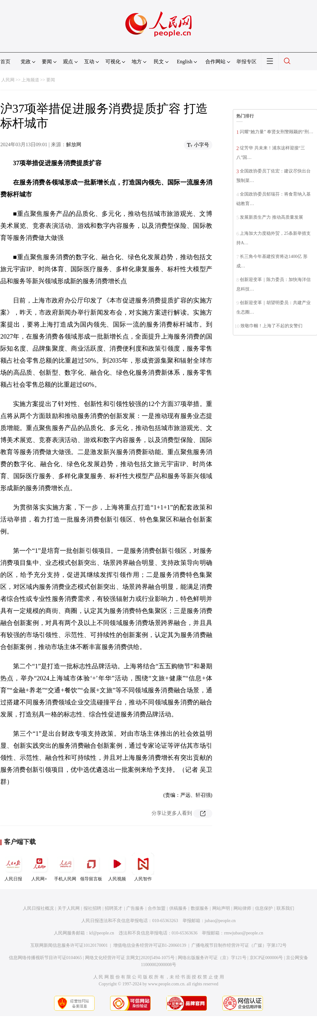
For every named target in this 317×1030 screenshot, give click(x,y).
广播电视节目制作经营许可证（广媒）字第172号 (239, 945)
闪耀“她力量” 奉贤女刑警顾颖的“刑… (276, 131)
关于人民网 (69, 908)
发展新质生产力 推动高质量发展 (271, 217)
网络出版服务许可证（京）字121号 (212, 957)
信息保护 (264, 908)
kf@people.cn (101, 933)
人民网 (8, 80)
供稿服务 (178, 908)
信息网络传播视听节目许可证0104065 (45, 957)
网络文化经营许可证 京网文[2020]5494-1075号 (130, 957)
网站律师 (242, 908)
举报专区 (246, 61)
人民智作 (143, 867)
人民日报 (13, 867)
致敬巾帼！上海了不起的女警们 (271, 325)
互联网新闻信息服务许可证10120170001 (69, 945)
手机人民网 (65, 867)
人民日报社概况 (38, 908)
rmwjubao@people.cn (243, 933)
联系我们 (285, 908)
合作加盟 (156, 908)
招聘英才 (113, 908)
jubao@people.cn (220, 920)
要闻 (50, 80)
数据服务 (199, 908)
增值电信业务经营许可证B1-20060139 (149, 945)
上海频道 (30, 80)
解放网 (73, 144)
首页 (5, 61)
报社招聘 (92, 908)
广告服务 (135, 908)
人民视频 (117, 867)
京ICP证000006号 (266, 957)
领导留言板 (91, 867)
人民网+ (39, 867)
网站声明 (221, 908)
